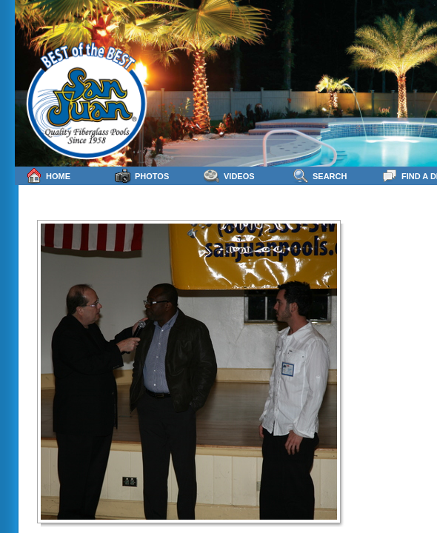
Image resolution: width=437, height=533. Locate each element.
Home (48, 176)
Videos (229, 176)
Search (320, 176)
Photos (142, 176)
